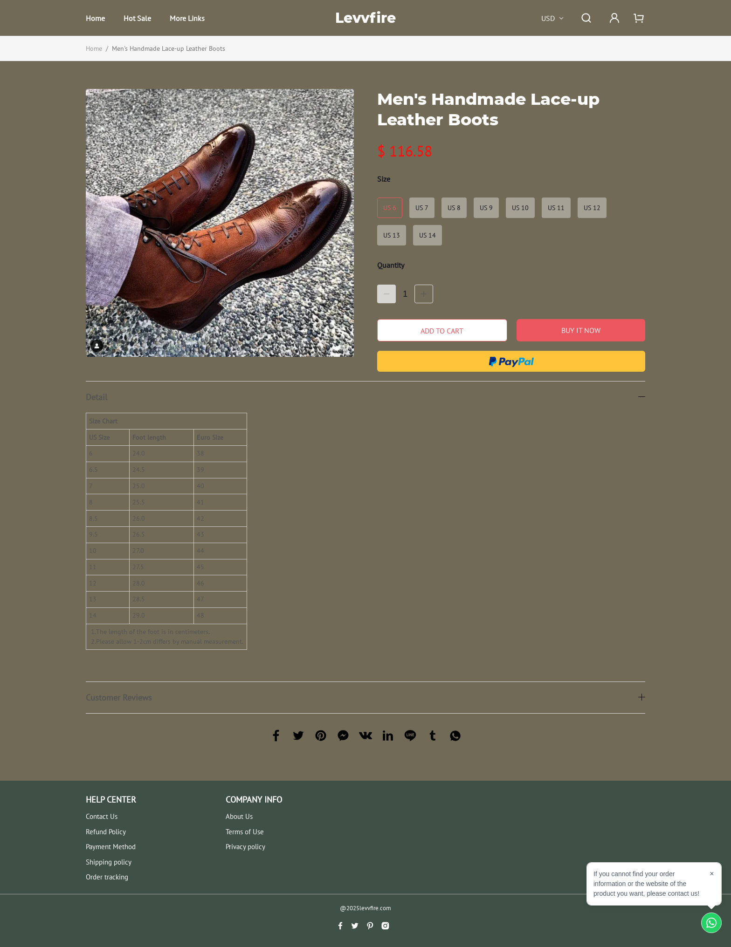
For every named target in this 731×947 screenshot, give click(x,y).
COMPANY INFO (254, 799)
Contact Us (101, 816)
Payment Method (111, 846)
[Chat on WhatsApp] (711, 923)
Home (95, 18)
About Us (239, 816)
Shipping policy (108, 862)
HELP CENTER (111, 799)
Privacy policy (245, 846)
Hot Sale (137, 18)
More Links (187, 18)
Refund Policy (106, 831)
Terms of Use (245, 831)
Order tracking (107, 876)
